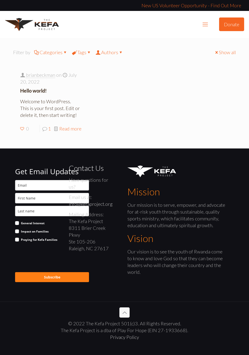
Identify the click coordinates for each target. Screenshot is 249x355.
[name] (52, 198)
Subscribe (52, 277)
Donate (231, 24)
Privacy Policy (124, 337)
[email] (52, 185)
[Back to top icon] (124, 312)
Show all (225, 52)
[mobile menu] (205, 24)
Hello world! (33, 91)
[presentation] (52, 257)
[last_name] (52, 211)
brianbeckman (40, 75)
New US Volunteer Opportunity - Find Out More (191, 5)
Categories (50, 52)
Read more (70, 128)
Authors (109, 52)
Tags (81, 52)
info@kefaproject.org (91, 204)
